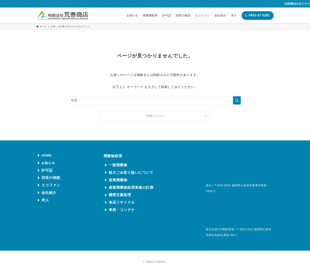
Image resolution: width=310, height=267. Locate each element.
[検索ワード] (155, 100)
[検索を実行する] (237, 100)
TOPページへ (155, 116)
